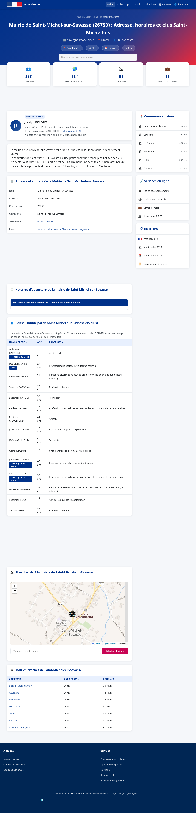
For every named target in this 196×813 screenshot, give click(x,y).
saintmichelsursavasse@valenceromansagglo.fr (63, 229)
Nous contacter (11, 759)
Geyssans (14, 692)
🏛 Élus (92, 48)
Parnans (13, 720)
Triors (12, 713)
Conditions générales (14, 765)
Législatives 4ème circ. (152, 264)
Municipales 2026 (150, 247)
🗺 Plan (129, 48)
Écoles (120, 4)
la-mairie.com (77, 793)
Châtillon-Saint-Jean (19, 727)
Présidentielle (148, 239)
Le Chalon (14, 699)
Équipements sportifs (152, 199)
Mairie (110, 4)
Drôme (89, 16)
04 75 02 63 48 (45, 221)
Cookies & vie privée (13, 770)
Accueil (80, 16)
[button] (72, 614)
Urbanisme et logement (112, 780)
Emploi (138, 4)
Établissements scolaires (113, 759)
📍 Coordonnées (71, 48)
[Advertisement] (98, 98)
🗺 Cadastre (165, 4)
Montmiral (14, 706)
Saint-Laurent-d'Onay (20, 685)
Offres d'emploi (149, 208)
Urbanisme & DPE (150, 216)
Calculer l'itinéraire (115, 651)
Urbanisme (150, 4)
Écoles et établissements (153, 191)
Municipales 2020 (72, 131)
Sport (129, 4)
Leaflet (96, 644)
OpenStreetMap (110, 644)
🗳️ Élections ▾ (181, 4)
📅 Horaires (110, 48)
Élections (105, 770)
